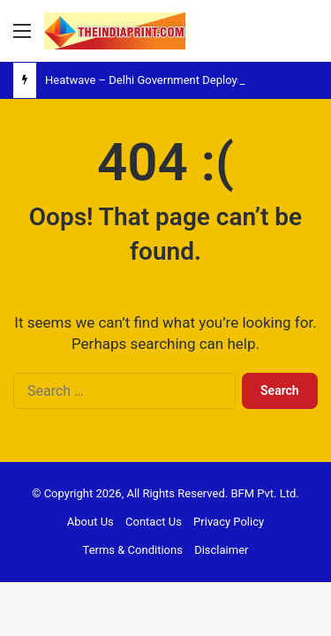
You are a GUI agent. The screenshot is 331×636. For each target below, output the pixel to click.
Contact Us (153, 521)
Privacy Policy (228, 521)
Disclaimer (221, 549)
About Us (90, 521)
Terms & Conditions (133, 549)
